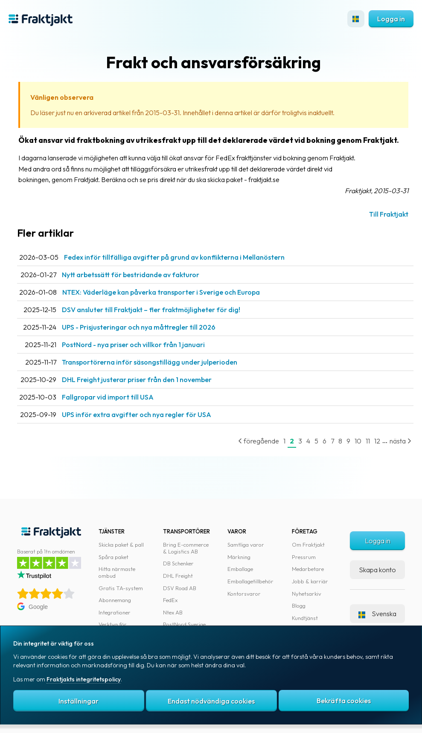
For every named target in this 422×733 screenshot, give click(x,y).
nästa (400, 441)
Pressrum (304, 556)
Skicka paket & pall (121, 544)
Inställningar (78, 701)
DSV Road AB (179, 588)
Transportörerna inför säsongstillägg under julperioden (149, 362)
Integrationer (115, 612)
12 (377, 441)
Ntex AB (173, 612)
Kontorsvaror (244, 593)
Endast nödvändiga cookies (211, 701)
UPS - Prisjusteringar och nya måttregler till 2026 (138, 327)
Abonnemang (115, 600)
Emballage (240, 568)
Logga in (391, 18)
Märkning (238, 556)
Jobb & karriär (310, 581)
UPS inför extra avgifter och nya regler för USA (136, 414)
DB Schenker (178, 563)
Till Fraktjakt (388, 214)
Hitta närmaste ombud (117, 572)
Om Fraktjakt (308, 544)
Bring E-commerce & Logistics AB (186, 548)
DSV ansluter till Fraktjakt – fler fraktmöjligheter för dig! (151, 309)
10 (358, 441)
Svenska (377, 613)
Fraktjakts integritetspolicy (84, 679)
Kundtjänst (305, 617)
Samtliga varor (245, 544)
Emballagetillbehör (250, 581)
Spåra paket (113, 556)
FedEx (170, 600)
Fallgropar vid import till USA (108, 397)
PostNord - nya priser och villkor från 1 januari (133, 344)
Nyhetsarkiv (306, 593)
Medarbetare (308, 568)
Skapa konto (377, 569)
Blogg (299, 605)
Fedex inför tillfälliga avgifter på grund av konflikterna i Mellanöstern (174, 257)
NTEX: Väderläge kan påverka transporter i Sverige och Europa (161, 292)
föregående (258, 441)
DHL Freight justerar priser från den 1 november (137, 379)
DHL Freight (178, 575)
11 (368, 441)
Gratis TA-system (121, 588)
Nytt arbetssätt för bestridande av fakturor (130, 274)
